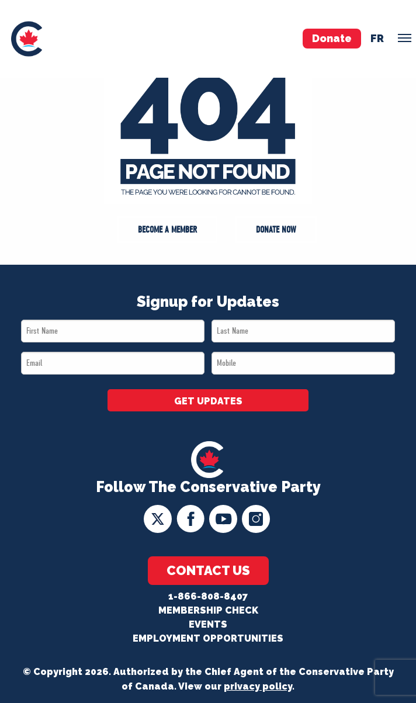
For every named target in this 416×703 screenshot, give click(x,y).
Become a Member (167, 229)
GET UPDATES (208, 401)
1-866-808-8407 (208, 596)
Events (208, 624)
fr (377, 38)
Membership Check (208, 610)
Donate (332, 38)
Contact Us (208, 570)
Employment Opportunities (208, 638)
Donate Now (276, 229)
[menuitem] (26, 38)
